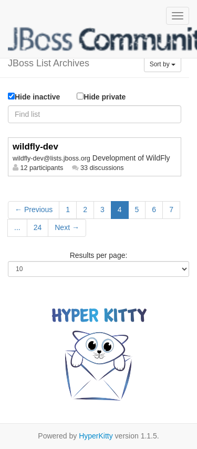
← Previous (34, 209)
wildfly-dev (35, 147)
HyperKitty (96, 436)
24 (38, 227)
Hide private (101, 96)
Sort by (162, 64)
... (17, 227)
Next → (67, 227)
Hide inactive (34, 97)
